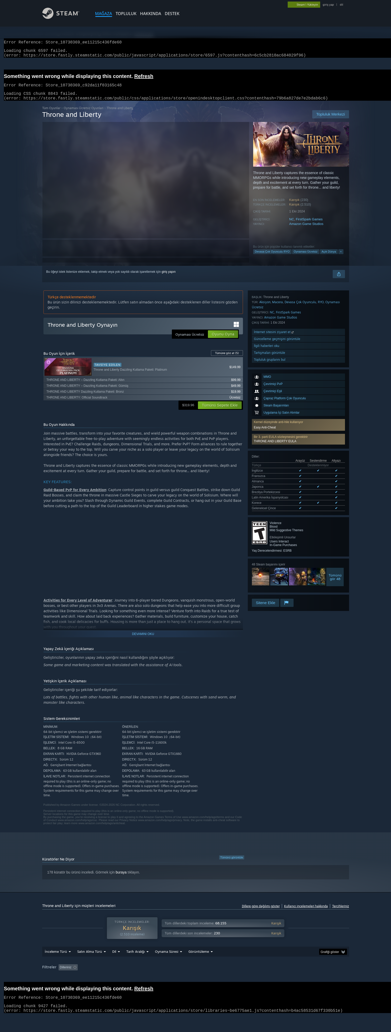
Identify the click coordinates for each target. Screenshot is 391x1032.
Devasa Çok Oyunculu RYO (272, 257)
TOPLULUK (126, 13)
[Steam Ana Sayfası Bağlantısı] (64, 17)
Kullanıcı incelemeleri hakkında (306, 912)
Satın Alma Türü (89, 961)
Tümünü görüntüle (231, 863)
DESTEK (172, 13)
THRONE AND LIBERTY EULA (275, 368)
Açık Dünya (329, 257)
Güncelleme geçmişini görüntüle (277, 553)
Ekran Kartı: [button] (321, 977)
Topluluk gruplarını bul (269, 574)
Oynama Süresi (166, 961)
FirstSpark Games (309, 225)
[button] (298, 366)
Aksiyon (265, 517)
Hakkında (150, 13)
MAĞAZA (103, 13)
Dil (114, 961)
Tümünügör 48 (335, 487)
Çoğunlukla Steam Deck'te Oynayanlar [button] (226, 977)
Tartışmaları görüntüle (269, 567)
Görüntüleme (198, 961)
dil (341, 4)
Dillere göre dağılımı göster (261, 912)
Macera (277, 517)
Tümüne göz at (227, 359)
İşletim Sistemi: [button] (273, 977)
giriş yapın (169, 278)
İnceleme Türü (56, 961)
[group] (195, 980)
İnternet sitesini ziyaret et (274, 547)
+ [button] (341, 257)
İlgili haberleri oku (266, 560)
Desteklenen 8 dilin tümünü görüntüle (277, 420)
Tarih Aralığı (135, 961)
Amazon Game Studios (306, 230)
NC (291, 225)
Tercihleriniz (340, 912)
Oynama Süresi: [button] (179, 977)
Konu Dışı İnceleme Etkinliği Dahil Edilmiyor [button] (129, 977)
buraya (121, 878)
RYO (321, 517)
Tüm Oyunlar (51, 114)
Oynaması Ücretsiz (306, 257)
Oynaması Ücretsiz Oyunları (83, 114)
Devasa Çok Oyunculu (300, 517)
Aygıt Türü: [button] (50, 984)
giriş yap (328, 4)
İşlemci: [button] (298, 977)
